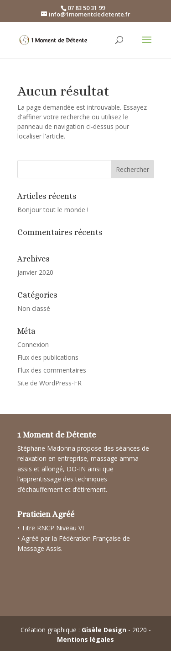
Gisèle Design (104, 629)
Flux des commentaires (51, 370)
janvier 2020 (35, 272)
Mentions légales (85, 639)
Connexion (33, 344)
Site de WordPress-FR (49, 383)
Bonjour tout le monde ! (52, 209)
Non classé (33, 308)
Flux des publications (47, 357)
